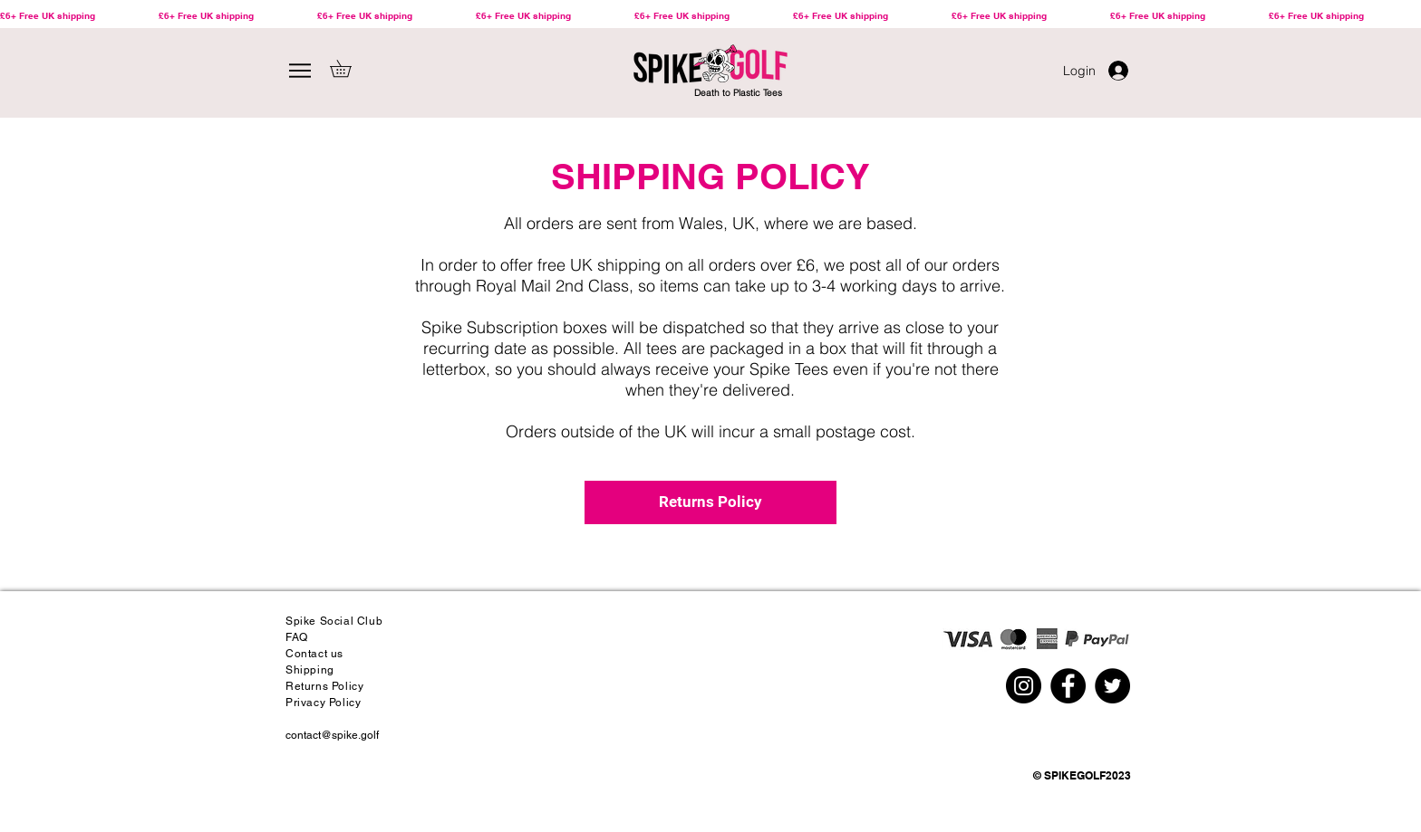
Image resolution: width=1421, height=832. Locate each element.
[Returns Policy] (710, 502)
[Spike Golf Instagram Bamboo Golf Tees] (1023, 685)
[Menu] (300, 70)
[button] (349, 68)
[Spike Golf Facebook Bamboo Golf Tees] (1068, 685)
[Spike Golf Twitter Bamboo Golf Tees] (1112, 685)
